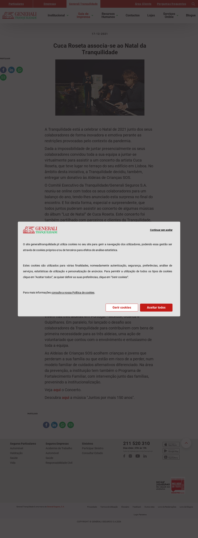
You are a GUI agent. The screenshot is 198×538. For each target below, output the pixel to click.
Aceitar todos (156, 308)
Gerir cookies (122, 308)
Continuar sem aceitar (161, 230)
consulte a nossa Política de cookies (72, 292)
